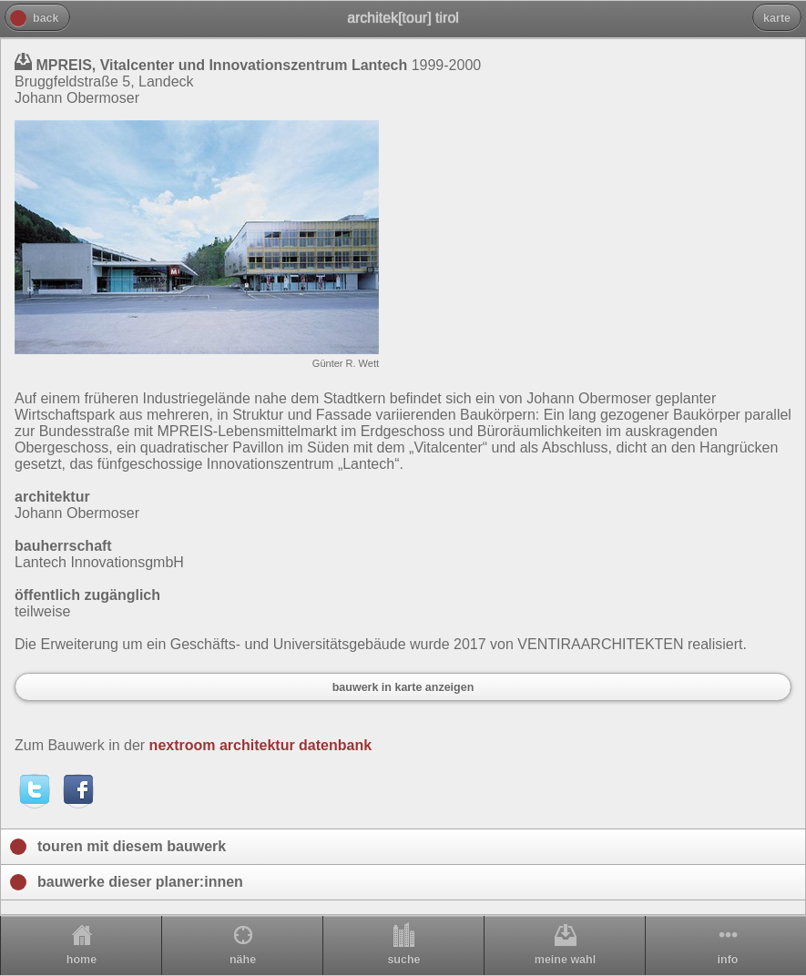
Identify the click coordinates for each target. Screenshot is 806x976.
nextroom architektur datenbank (260, 745)
